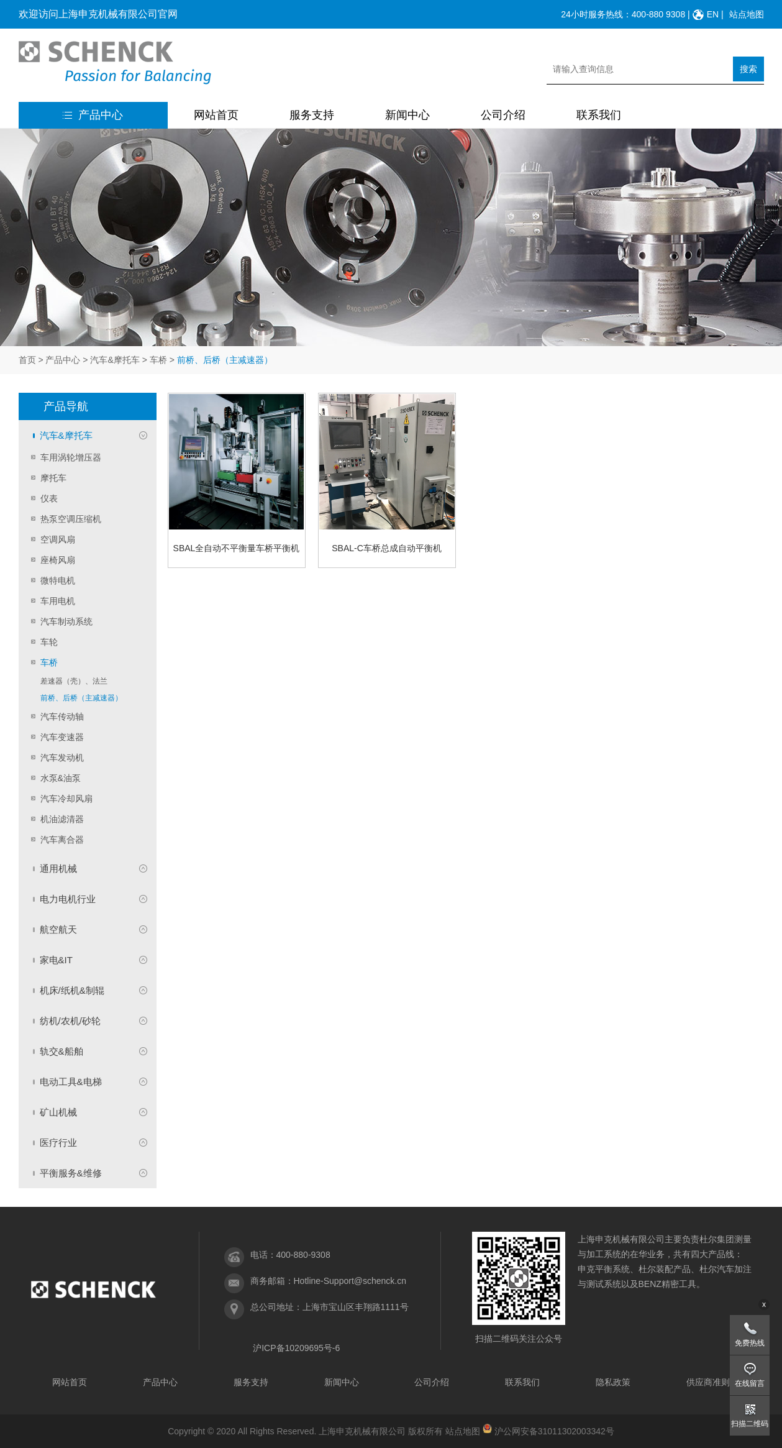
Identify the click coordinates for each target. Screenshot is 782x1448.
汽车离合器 (62, 840)
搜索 (748, 69)
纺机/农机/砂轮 (70, 1020)
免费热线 (750, 1343)
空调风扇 (57, 539)
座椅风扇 (57, 560)
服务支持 (311, 115)
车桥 (158, 360)
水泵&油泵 (60, 778)
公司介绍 (503, 115)
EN (713, 14)
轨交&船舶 (61, 1051)
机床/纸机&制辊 (72, 990)
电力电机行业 (68, 899)
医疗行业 (58, 1142)
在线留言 (750, 1383)
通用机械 (58, 868)
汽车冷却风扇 (66, 799)
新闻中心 (407, 115)
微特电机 (57, 580)
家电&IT (56, 960)
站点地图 (746, 14)
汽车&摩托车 (114, 360)
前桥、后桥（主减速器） (81, 698)
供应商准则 (708, 1382)
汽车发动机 (62, 758)
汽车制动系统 (66, 621)
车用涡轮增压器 (70, 457)
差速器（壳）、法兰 (73, 681)
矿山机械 (58, 1112)
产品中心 (93, 115)
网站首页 (216, 115)
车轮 (49, 642)
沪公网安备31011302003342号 (554, 1431)
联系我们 (598, 115)
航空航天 (58, 929)
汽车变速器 (62, 737)
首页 (27, 360)
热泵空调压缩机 (70, 519)
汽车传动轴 (62, 717)
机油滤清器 (62, 819)
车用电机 (57, 601)
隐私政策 (613, 1382)
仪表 (49, 498)
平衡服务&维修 (71, 1173)
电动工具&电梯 (71, 1081)
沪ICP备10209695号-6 (296, 1348)
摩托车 (53, 478)
